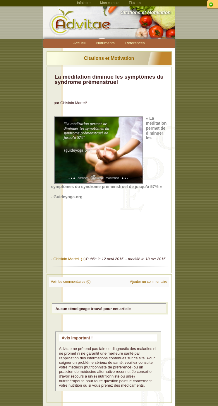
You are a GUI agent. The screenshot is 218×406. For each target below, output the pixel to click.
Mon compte (109, 3)
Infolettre (84, 3)
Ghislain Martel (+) (69, 259)
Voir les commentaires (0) (71, 282)
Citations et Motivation (109, 58)
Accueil (79, 43)
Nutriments (105, 43)
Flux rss (135, 3)
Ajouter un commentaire (148, 282)
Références (135, 43)
